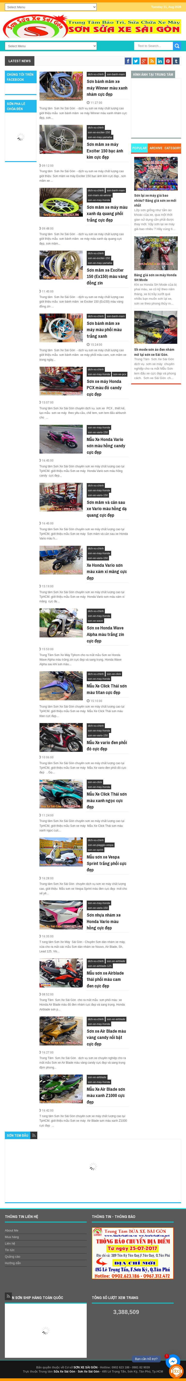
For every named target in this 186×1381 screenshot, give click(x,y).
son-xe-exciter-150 (99, 132)
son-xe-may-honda (99, 200)
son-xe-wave (95, 620)
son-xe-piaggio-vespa (100, 845)
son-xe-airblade (116, 961)
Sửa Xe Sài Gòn (64, 1371)
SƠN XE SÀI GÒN (85, 1367)
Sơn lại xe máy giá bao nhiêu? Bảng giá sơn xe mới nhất (155, 200)
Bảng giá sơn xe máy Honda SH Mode (155, 277)
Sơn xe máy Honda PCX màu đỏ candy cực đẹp (104, 387)
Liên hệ (10, 1243)
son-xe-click (114, 673)
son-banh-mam (116, 74)
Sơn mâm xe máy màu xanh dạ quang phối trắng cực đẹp (107, 213)
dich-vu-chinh (96, 74)
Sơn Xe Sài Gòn (88, 1371)
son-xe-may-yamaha (100, 137)
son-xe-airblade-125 (100, 965)
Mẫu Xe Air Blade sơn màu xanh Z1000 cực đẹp (106, 1095)
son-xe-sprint (95, 849)
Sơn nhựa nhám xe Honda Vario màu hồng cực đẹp (104, 921)
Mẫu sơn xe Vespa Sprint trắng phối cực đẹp (106, 863)
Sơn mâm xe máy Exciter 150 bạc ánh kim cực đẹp (105, 150)
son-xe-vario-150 (98, 432)
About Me (11, 1230)
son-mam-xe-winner (99, 195)
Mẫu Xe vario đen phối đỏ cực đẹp (107, 745)
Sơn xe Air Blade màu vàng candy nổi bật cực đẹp (106, 1037)
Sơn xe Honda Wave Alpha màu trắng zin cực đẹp (105, 634)
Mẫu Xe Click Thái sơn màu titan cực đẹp (107, 689)
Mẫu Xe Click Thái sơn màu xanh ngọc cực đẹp (107, 800)
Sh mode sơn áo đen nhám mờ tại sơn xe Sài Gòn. (154, 352)
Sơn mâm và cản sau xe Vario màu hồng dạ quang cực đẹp (107, 508)
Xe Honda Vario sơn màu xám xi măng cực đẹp (107, 571)
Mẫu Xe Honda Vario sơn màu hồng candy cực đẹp (106, 445)
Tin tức (10, 1250)
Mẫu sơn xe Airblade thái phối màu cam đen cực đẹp (105, 979)
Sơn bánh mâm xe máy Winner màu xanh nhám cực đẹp (107, 87)
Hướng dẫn (13, 1263)
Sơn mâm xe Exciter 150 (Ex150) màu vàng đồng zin (107, 276)
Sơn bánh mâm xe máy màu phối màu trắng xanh (104, 329)
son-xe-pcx (119, 374)
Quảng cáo (12, 1256)
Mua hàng (12, 1237)
